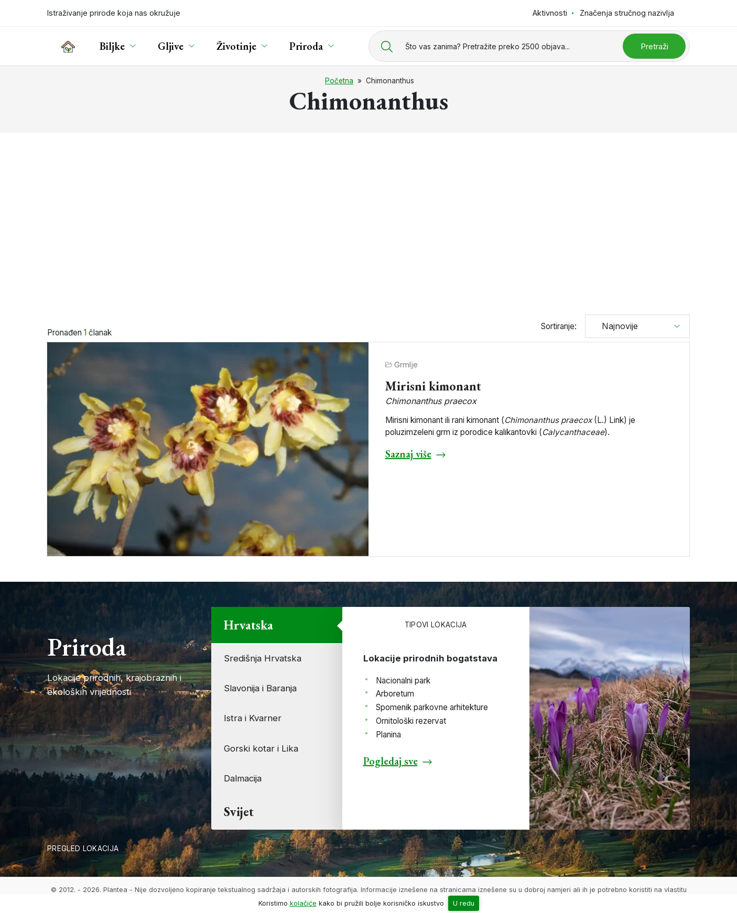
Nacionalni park (403, 681)
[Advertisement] (368, 219)
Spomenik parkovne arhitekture (432, 707)
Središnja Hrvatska (262, 658)
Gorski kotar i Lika (261, 748)
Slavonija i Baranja (260, 688)
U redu (463, 903)
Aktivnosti (550, 12)
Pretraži (654, 46)
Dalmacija (243, 778)
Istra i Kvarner (252, 718)
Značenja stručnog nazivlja (627, 12)
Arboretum (395, 694)
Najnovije (616, 326)
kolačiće (303, 903)
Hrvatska (248, 625)
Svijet (239, 811)
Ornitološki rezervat (411, 721)
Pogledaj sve (390, 761)
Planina (388, 735)
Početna (339, 81)
